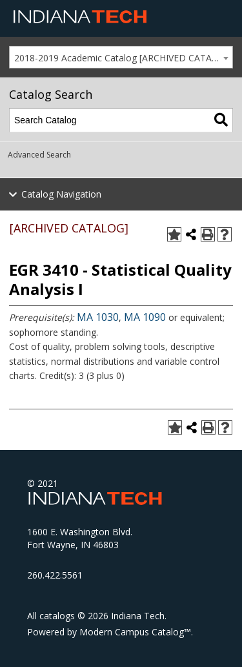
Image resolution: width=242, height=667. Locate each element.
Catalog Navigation (61, 194)
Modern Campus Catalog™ (135, 632)
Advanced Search (39, 154)
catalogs (57, 616)
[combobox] (121, 57)
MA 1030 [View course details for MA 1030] (98, 317)
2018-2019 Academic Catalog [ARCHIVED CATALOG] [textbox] (123, 58)
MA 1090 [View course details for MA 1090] (145, 317)
